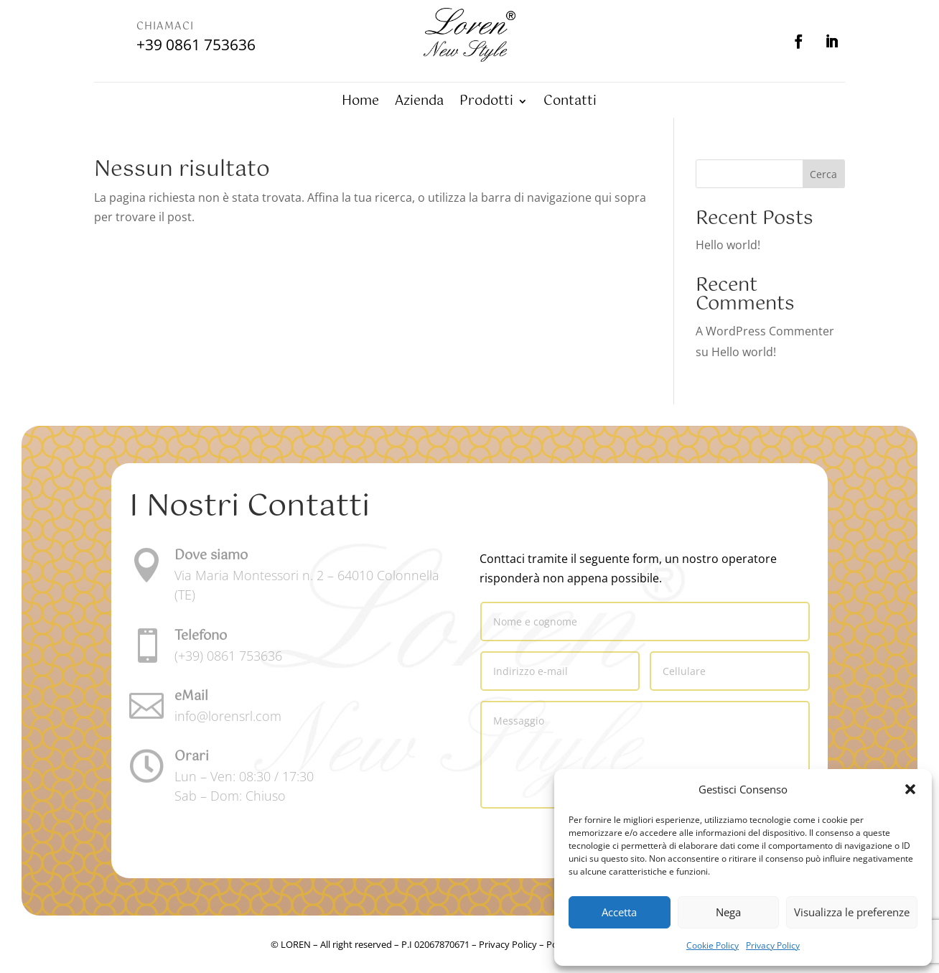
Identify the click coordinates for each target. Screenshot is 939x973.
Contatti (570, 104)
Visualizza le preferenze (852, 912)
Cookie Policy (712, 945)
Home (360, 104)
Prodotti (486, 104)
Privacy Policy (773, 945)
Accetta (619, 912)
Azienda (419, 104)
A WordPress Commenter (765, 331)
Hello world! (728, 245)
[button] (910, 789)
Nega (728, 912)
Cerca (823, 174)
